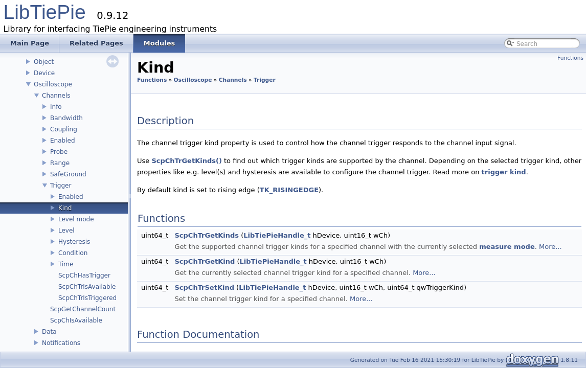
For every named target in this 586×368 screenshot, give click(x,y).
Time (65, 264)
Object (44, 61)
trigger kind (504, 172)
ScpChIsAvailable (76, 320)
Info (56, 106)
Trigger (60, 185)
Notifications (61, 343)
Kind (65, 208)
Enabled (62, 140)
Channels (56, 95)
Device (44, 73)
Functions (570, 58)
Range (60, 163)
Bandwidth (66, 118)
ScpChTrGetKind (204, 261)
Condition (72, 253)
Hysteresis (74, 241)
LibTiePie (45, 12)
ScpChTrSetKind (204, 287)
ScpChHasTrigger (84, 275)
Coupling (63, 129)
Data (49, 331)
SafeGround (68, 174)
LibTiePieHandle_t (276, 235)
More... (550, 246)
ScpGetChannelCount (83, 309)
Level (66, 230)
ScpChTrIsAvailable (87, 286)
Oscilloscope (53, 84)
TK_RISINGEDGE (289, 190)
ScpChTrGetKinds (206, 235)
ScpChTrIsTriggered (87, 298)
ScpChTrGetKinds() (186, 161)
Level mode (76, 219)
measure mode (506, 246)
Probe (58, 151)
